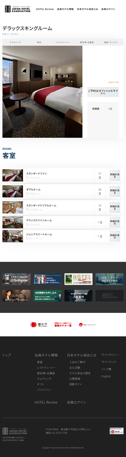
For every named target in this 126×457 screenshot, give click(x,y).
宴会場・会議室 (87, 42)
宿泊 (39, 42)
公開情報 (74, 379)
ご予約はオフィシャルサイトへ (103, 92)
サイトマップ (109, 362)
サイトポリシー (110, 355)
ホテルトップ (15, 42)
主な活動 (74, 367)
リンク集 (106, 369)
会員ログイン (108, 9)
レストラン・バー (63, 42)
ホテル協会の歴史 (80, 373)
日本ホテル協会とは (87, 9)
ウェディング (44, 379)
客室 (40, 362)
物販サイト (75, 384)
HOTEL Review (45, 9)
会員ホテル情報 (65, 9)
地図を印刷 (113, 82)
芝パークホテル (11, 34)
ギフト (40, 384)
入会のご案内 (77, 362)
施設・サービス (111, 42)
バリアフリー (44, 390)
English (106, 376)
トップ (6, 355)
